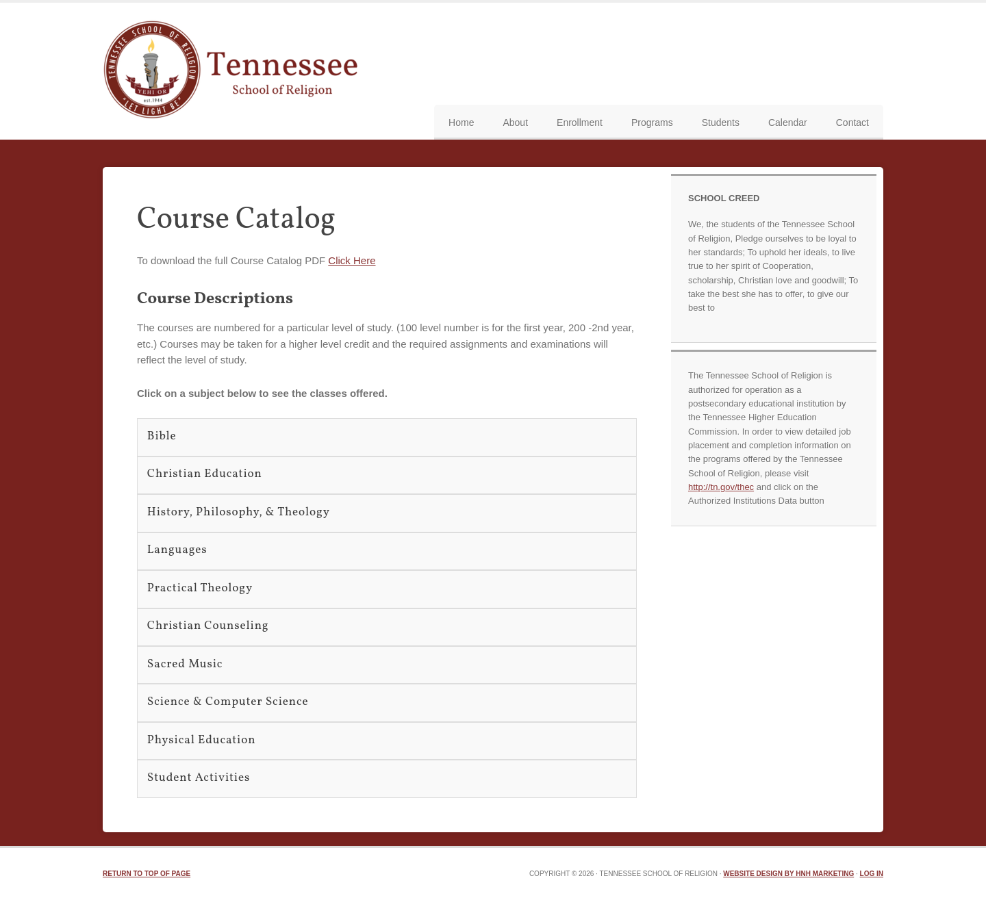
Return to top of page (146, 873)
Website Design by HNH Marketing (788, 873)
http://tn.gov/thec (721, 487)
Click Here (351, 260)
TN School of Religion (234, 71)
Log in (871, 873)
